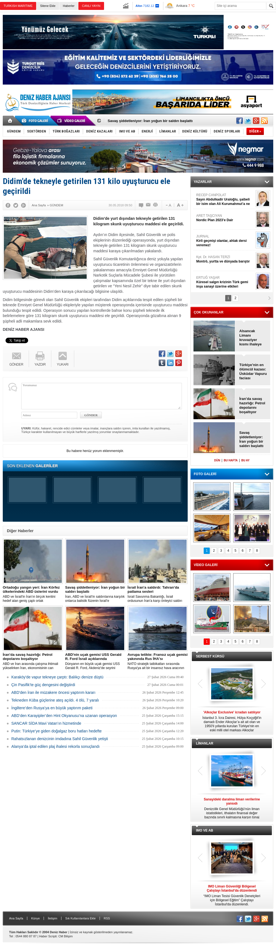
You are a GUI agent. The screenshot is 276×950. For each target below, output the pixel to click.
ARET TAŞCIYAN (225, 218)
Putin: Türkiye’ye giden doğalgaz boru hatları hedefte (56, 731)
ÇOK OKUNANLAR (208, 312)
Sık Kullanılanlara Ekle (80, 918)
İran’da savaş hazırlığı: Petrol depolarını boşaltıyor (252, 405)
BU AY (245, 460)
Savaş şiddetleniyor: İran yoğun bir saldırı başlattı (150, 121)
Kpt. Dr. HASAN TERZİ (225, 259)
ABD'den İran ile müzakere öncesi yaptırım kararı (53, 692)
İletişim (52, 918)
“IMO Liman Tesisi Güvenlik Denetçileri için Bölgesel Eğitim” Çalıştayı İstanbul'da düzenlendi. (231, 895)
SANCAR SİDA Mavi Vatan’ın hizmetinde (46, 723)
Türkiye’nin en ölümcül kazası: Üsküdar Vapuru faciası (253, 371)
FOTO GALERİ (205, 474)
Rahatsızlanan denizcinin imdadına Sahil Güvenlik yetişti (59, 739)
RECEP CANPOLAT (225, 199)
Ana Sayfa (16, 918)
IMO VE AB (204, 830)
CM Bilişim (65, 936)
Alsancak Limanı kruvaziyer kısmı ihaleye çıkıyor (250, 338)
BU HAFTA (231, 460)
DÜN (217, 460)
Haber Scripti (48, 936)
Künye (35, 918)
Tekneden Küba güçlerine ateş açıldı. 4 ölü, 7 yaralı (55, 700)
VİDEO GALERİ (205, 565)
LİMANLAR (204, 743)
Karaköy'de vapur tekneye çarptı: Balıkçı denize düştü (57, 677)
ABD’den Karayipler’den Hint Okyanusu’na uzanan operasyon (64, 715)
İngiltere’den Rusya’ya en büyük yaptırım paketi (51, 708)
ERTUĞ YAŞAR (225, 282)
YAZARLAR (203, 182)
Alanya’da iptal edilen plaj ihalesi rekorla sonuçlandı (55, 746)
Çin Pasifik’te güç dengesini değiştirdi (43, 685)
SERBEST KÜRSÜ (210, 656)
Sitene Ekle (47, 5)
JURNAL (225, 240)
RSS (107, 918)
